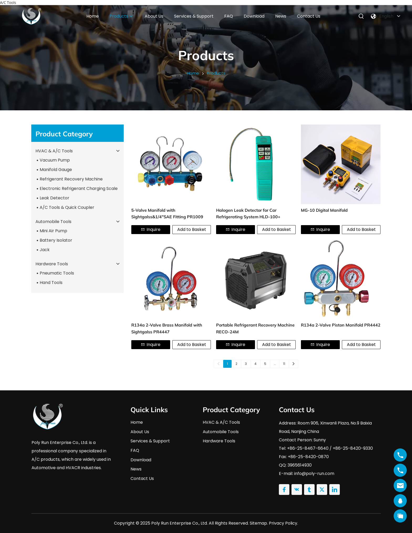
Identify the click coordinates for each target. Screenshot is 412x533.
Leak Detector (54, 198)
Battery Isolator (56, 240)
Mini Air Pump (53, 231)
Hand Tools (51, 283)
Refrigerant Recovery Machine (71, 179)
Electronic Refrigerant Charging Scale (79, 188)
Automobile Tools (53, 222)
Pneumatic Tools (57, 273)
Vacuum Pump (55, 160)
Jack (45, 250)
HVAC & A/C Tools (54, 151)
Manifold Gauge (56, 170)
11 (284, 363)
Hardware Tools (51, 264)
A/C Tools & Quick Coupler (67, 207)
